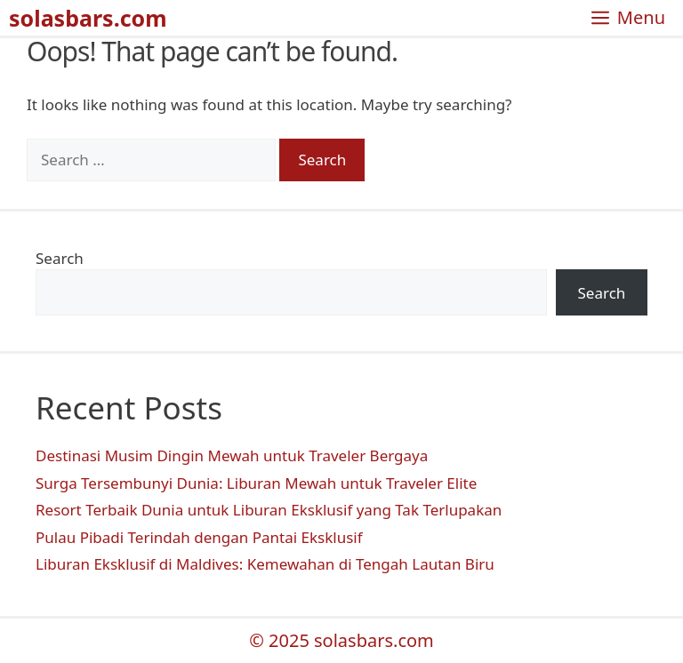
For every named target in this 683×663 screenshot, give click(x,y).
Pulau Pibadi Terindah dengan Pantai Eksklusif (199, 537)
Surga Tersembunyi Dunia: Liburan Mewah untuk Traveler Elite (256, 483)
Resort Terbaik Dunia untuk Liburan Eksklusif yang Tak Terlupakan (269, 509)
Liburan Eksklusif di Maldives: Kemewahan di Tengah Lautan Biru (265, 564)
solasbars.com (88, 18)
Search (60, 258)
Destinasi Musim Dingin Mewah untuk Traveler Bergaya (232, 455)
